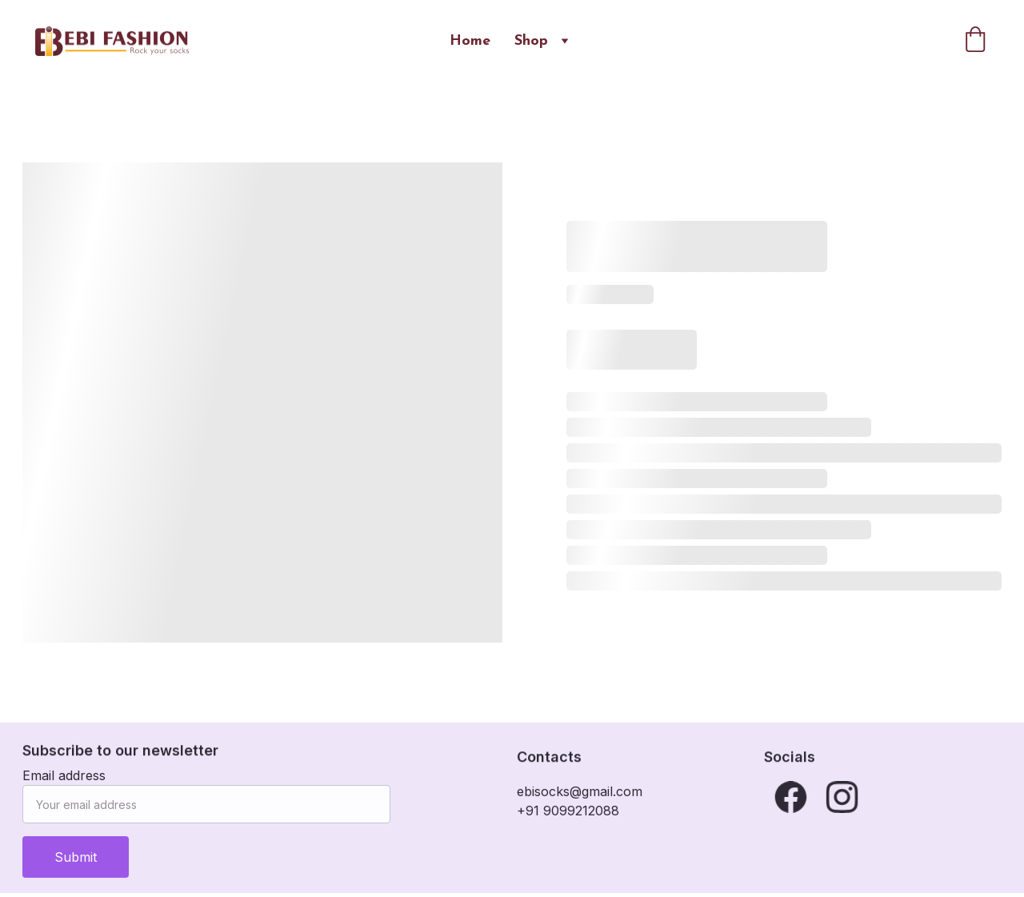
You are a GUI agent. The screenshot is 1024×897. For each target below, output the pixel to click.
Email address (64, 783)
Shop (531, 41)
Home (470, 41)
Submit (75, 864)
